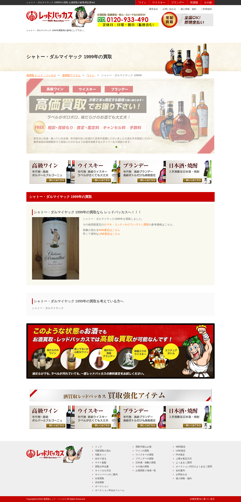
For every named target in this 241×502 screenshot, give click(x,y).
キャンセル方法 (103, 470)
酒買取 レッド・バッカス (41, 75)
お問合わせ (181, 474)
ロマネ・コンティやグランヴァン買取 (126, 224)
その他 (208, 2)
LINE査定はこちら (109, 233)
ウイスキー (158, 2)
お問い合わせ (169, 9)
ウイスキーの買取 (145, 454)
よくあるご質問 (184, 462)
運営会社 (153, 9)
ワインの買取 (142, 450)
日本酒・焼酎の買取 (146, 462)
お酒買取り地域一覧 (146, 470)
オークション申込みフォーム (109, 490)
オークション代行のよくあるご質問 (194, 466)
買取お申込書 (102, 466)
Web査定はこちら (109, 229)
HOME (40, 37)
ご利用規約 (206, 9)
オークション (102, 486)
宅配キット (100, 454)
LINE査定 (180, 450)
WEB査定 (180, 446)
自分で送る (100, 458)
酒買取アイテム (71, 75)
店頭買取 (99, 482)
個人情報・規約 (188, 9)
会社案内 (180, 470)
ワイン (142, 2)
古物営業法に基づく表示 (202, 499)
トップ (98, 446)
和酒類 (194, 2)
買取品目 (120, 37)
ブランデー (177, 2)
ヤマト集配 (100, 462)
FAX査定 (180, 454)
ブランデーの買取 (145, 458)
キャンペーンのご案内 (106, 474)
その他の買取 (142, 466)
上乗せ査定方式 (184, 458)
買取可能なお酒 (143, 446)
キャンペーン (173, 37)
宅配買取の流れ (103, 450)
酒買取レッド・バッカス (54, 499)
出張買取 (99, 478)
